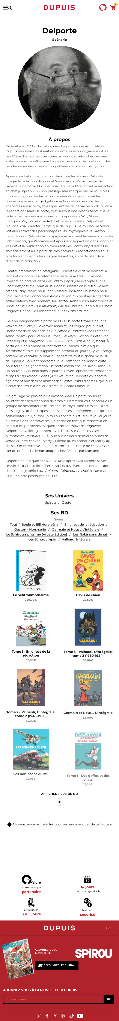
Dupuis (59, 7)
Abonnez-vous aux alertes (33, 828)
